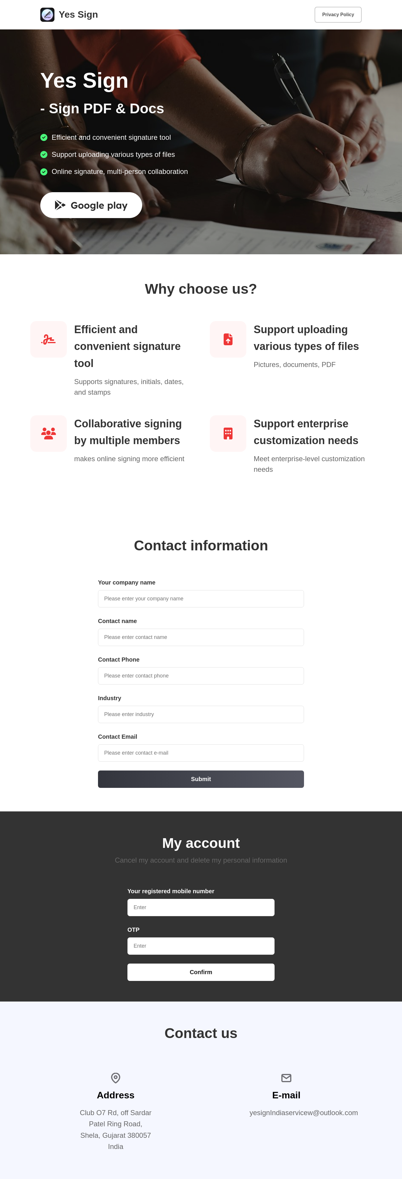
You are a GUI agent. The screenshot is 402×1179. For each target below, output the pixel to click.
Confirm (201, 972)
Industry (109, 698)
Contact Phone (118, 659)
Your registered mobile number (170, 891)
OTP (133, 929)
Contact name (117, 621)
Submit (201, 779)
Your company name (126, 582)
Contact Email (117, 736)
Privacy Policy (338, 14)
